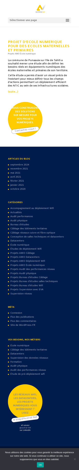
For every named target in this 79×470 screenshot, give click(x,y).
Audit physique (18, 220)
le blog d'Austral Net (25, 418)
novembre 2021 (19, 168)
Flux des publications (22, 317)
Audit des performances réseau (28, 370)
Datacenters (17, 240)
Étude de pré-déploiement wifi (27, 374)
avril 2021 (15, 176)
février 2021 (17, 180)
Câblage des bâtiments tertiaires (28, 228)
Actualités (16, 212)
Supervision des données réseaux (29, 357)
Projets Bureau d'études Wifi (26, 285)
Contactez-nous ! (25, 130)
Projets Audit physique (23, 273)
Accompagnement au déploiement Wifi (32, 208)
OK (40, 465)
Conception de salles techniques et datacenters (37, 236)
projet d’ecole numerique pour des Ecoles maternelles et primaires (38, 46)
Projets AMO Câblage (22, 253)
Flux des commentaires (23, 321)
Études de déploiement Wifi (26, 248)
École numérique (19, 245)
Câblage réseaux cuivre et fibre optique (32, 232)
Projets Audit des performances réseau (32, 269)
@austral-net (25, 428)
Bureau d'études (19, 224)
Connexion (16, 313)
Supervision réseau (21, 293)
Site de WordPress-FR (22, 325)
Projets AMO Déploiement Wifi (27, 261)
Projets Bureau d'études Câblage (29, 277)
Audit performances (21, 216)
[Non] (74, 459)
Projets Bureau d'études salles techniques (34, 281)
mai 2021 (15, 172)
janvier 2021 (17, 185)
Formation (16, 361)
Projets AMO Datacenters (25, 257)
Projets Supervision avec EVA (26, 289)
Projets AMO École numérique (22, 54)
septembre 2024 (19, 164)
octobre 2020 (18, 189)
